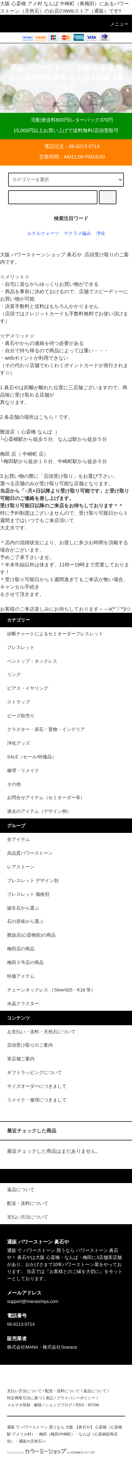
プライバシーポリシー (76, 1398)
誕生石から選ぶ (23, 908)
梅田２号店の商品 (25, 962)
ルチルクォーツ (43, 233)
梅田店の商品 (20, 948)
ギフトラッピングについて (34, 1072)
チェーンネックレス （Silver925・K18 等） (51, 990)
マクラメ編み (77, 233)
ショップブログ (58, 1405)
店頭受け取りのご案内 (30, 1045)
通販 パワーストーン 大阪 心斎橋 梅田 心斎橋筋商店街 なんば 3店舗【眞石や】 (66, 78)
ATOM (93, 1405)
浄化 (100, 233)
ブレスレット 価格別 (28, 894)
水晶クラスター (23, 1003)
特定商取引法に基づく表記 (30, 1398)
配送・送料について (62, 1391)
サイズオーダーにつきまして (37, 1086)
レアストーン (20, 867)
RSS (80, 1405)
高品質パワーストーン (30, 853)
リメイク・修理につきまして (37, 1100)
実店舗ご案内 (20, 1058)
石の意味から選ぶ (25, 921)
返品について (95, 1391)
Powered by (51, 1452)
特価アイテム (20, 976)
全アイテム (18, 839)
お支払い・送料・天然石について (41, 1031)
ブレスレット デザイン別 (33, 880)
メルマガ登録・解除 (24, 1405)
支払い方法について (24, 1391)
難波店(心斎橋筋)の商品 (31, 935)
